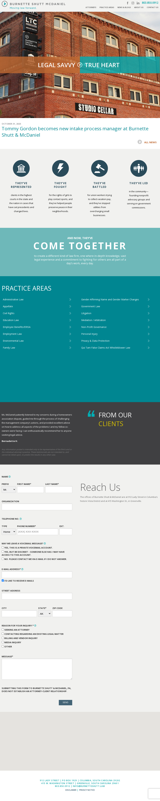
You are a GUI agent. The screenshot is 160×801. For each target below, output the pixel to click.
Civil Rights (8, 313)
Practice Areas (107, 7)
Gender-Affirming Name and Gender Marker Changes (110, 299)
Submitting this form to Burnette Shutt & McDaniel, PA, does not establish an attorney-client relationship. (36, 690)
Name (6, 476)
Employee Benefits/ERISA (16, 327)
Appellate (8, 306)
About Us (138, 7)
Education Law (11, 320)
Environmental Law (13, 340)
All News (150, 142)
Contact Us (152, 7)
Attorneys (91, 7)
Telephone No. (12, 518)
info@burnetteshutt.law (89, 786)
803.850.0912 (150, 3)
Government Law (90, 306)
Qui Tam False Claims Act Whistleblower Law (105, 347)
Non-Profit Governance (94, 327)
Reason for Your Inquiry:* (19, 625)
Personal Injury (89, 333)
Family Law (9, 347)
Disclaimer (70, 790)
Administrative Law (13, 299)
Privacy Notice (87, 790)
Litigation (86, 313)
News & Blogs (124, 7)
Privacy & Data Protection (95, 340)
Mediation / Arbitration (93, 320)
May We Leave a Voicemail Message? (24, 543)
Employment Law (12, 333)
